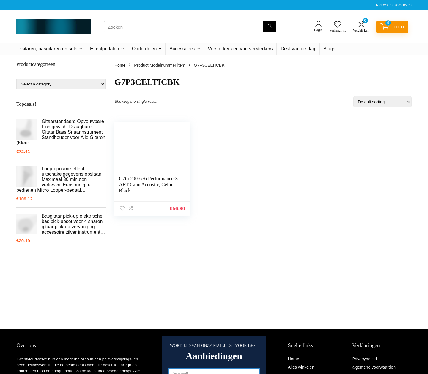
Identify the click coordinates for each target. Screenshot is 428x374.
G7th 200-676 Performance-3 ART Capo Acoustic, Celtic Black (147, 184)
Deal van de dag (298, 48)
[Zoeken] (269, 26)
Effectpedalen (104, 48)
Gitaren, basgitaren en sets (48, 48)
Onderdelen (144, 48)
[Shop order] (382, 101)
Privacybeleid (364, 358)
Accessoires (182, 48)
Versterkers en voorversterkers (240, 48)
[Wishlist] (337, 25)
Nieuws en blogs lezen (394, 5)
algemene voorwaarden (374, 367)
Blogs (329, 48)
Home (119, 65)
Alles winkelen (301, 367)
